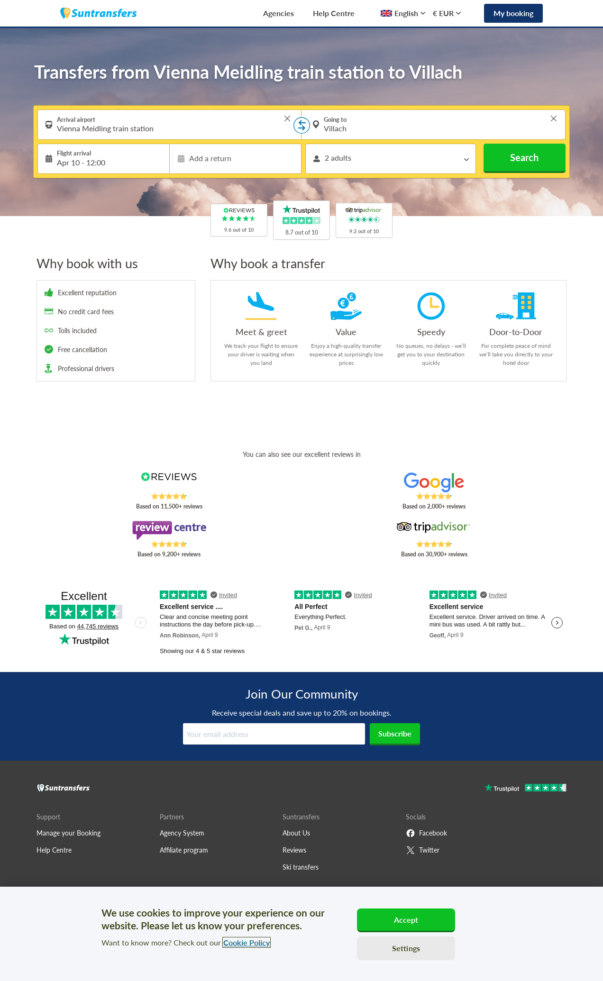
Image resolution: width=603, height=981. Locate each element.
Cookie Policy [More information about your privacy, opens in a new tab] (246, 942)
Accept (406, 919)
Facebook (426, 833)
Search (524, 157)
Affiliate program (184, 850)
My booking (513, 13)
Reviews (294, 850)
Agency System (182, 833)
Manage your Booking (68, 833)
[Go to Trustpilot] (525, 788)
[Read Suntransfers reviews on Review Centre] (169, 530)
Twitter (422, 850)
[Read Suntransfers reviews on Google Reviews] (434, 482)
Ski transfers (301, 867)
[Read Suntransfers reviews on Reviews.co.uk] (169, 482)
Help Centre (334, 13)
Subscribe (394, 733)
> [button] (287, 118)
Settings (406, 948)
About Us (296, 833)
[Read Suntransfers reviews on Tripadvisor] (434, 530)
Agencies (278, 13)
